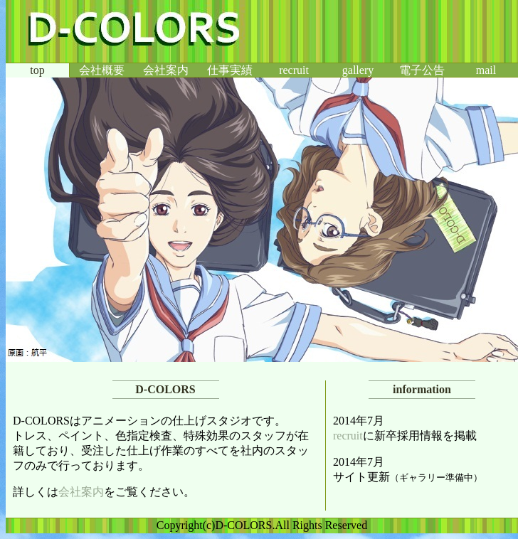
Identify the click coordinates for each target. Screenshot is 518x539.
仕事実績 (230, 70)
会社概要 (102, 70)
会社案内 (166, 70)
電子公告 (422, 70)
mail (486, 70)
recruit (294, 70)
